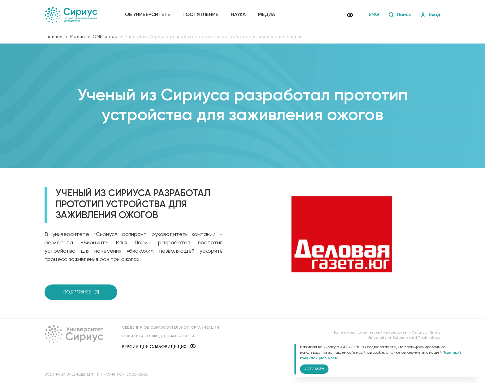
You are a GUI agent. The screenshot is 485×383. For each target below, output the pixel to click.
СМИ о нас (105, 37)
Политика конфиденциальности (158, 336)
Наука (238, 14)
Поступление (200, 14)
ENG (374, 14)
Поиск (399, 14)
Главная (53, 37)
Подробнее (81, 292)
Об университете (147, 14)
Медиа (266, 14)
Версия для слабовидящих (159, 346)
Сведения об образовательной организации (170, 328)
